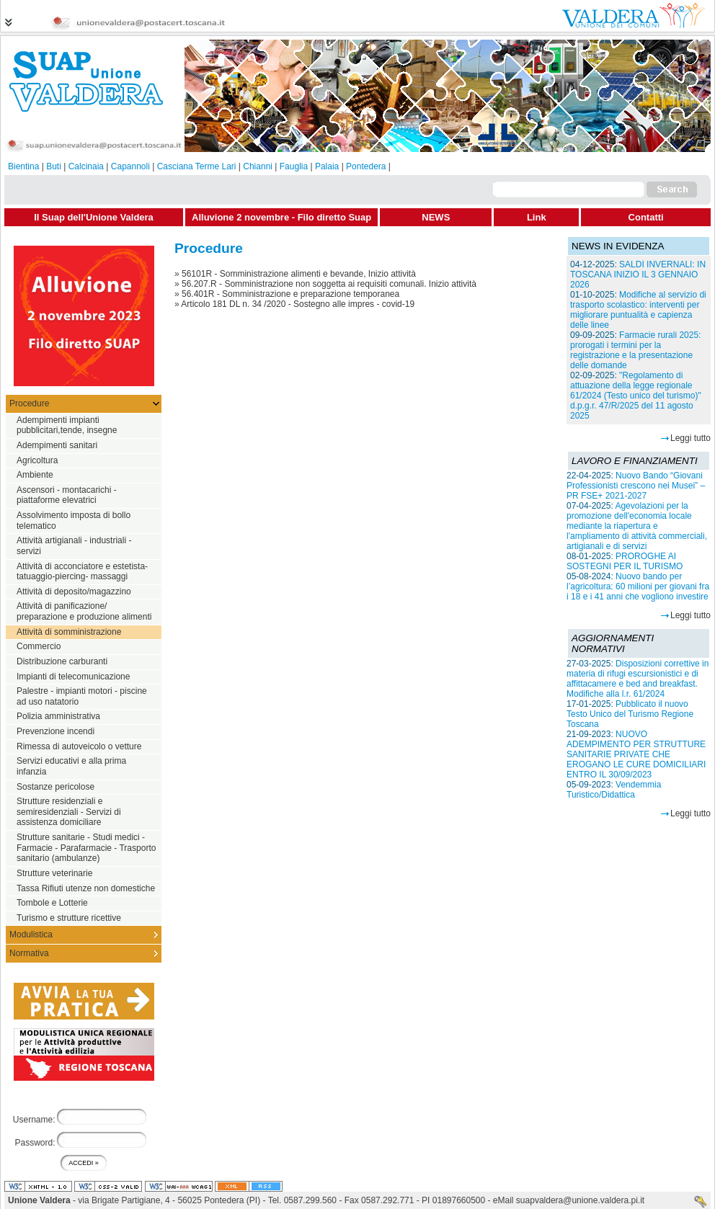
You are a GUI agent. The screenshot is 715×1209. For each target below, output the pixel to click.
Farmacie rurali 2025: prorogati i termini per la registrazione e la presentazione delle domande (635, 350)
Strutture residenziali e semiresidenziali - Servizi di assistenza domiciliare (69, 811)
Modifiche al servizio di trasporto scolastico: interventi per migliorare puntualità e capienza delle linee (638, 310)
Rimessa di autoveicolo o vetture (79, 746)
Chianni (257, 166)
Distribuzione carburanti (62, 661)
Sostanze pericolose (55, 787)
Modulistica (31, 934)
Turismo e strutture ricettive (69, 918)
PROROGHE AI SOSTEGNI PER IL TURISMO (625, 561)
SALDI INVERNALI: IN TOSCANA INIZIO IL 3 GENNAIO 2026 (638, 274)
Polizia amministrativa (58, 716)
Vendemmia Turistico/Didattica (614, 790)
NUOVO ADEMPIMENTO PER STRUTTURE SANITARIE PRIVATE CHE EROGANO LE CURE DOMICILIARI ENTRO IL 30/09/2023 (636, 754)
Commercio (39, 646)
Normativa (29, 953)
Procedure (29, 403)
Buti (53, 166)
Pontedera (366, 166)
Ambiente (35, 475)
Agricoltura (37, 460)
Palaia (327, 166)
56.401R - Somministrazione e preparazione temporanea (290, 294)
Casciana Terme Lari (196, 166)
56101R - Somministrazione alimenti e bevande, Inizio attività (299, 274)
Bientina (23, 166)
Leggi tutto (690, 438)
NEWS (436, 217)
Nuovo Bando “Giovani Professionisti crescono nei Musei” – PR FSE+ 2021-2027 (636, 485)
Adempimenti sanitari (57, 445)
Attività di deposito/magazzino (74, 591)
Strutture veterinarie (54, 873)
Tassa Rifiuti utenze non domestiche (86, 888)
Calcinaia (86, 166)
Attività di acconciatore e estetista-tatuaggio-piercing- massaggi (82, 571)
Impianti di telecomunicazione (73, 677)
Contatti (646, 217)
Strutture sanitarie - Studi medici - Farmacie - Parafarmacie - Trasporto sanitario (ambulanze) (86, 847)
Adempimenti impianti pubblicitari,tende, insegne (67, 425)
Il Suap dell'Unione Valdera (94, 217)
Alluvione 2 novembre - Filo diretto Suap (281, 217)
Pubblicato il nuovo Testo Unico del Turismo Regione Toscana (630, 714)
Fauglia (294, 166)
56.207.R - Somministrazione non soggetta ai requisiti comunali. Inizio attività (329, 284)
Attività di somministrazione (69, 632)
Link (536, 217)
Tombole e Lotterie (52, 903)
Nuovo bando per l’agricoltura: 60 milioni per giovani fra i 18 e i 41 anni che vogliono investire (638, 586)
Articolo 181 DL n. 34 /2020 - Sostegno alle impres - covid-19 (297, 304)
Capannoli (130, 166)
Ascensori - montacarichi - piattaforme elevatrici (67, 495)
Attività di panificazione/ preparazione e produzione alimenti (84, 611)
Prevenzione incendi (55, 731)
